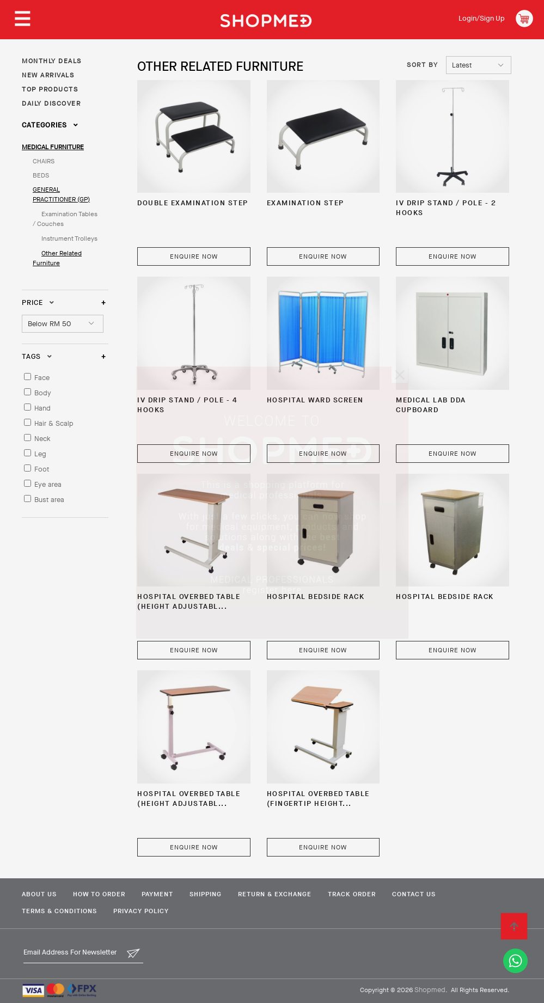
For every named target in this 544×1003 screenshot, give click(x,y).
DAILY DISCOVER (51, 103)
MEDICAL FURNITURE (53, 147)
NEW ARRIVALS (48, 75)
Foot (41, 469)
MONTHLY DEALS (52, 61)
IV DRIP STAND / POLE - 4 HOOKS (187, 404)
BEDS (41, 175)
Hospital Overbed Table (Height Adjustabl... (188, 601)
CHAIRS (43, 161)
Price (38, 302)
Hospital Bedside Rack (316, 596)
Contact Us (414, 894)
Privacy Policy (141, 911)
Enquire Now (194, 256)
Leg (40, 453)
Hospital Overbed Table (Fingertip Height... (318, 798)
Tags (37, 356)
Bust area (49, 499)
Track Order (352, 894)
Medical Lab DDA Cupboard (431, 404)
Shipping (206, 894)
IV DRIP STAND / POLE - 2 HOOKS (446, 207)
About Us (39, 894)
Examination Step (305, 202)
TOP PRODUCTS (50, 89)
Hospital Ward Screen (315, 400)
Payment (157, 894)
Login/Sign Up (482, 18)
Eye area (48, 484)
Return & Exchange (274, 894)
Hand (42, 408)
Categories (50, 125)
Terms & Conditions (59, 911)
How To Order (99, 894)
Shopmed (429, 989)
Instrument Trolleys (69, 238)
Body (42, 392)
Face (42, 377)
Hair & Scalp (54, 423)
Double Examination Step (192, 202)
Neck (42, 438)
